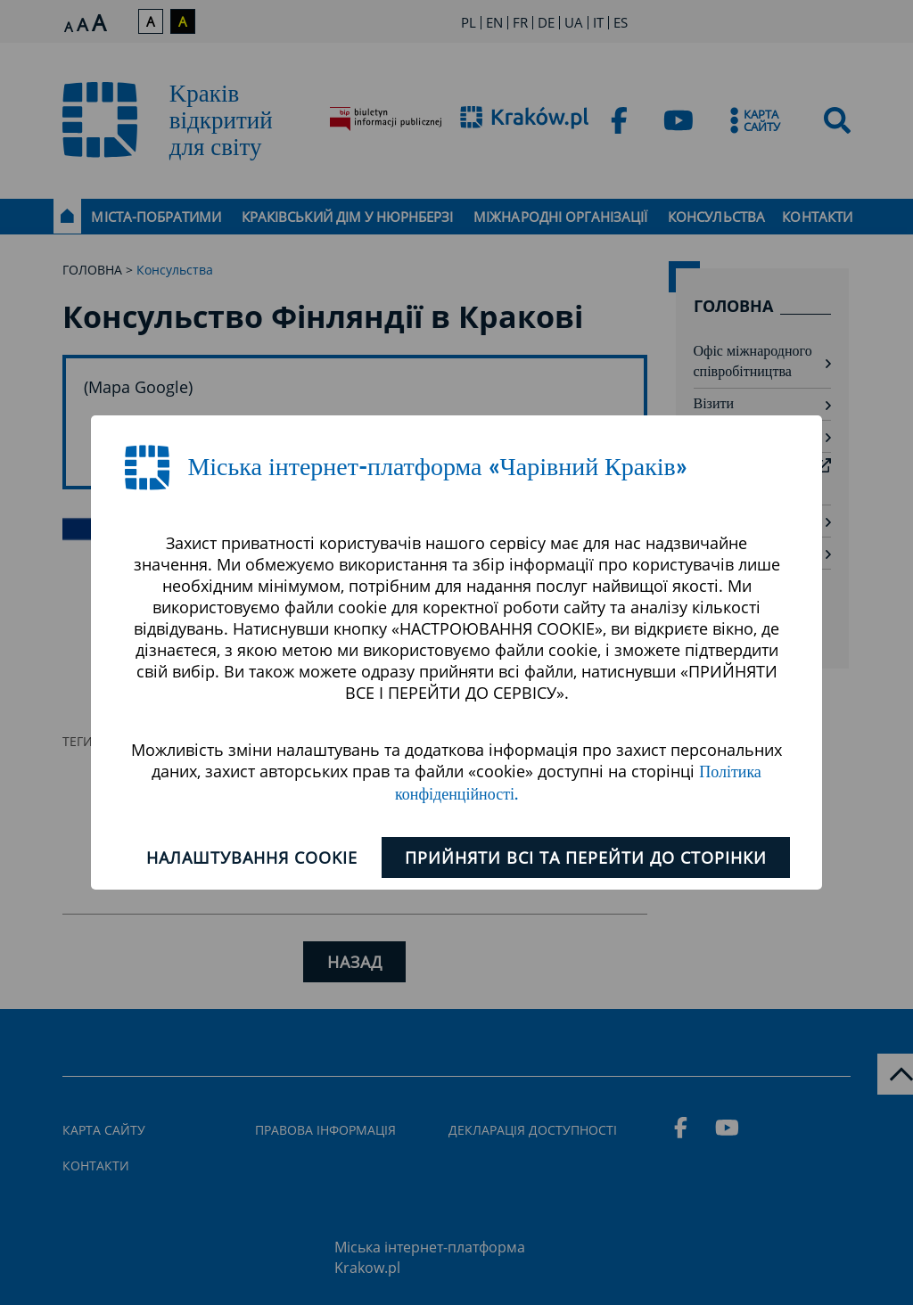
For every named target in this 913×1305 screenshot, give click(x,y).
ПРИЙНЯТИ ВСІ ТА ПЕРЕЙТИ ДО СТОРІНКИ (587, 857)
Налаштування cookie (252, 857)
